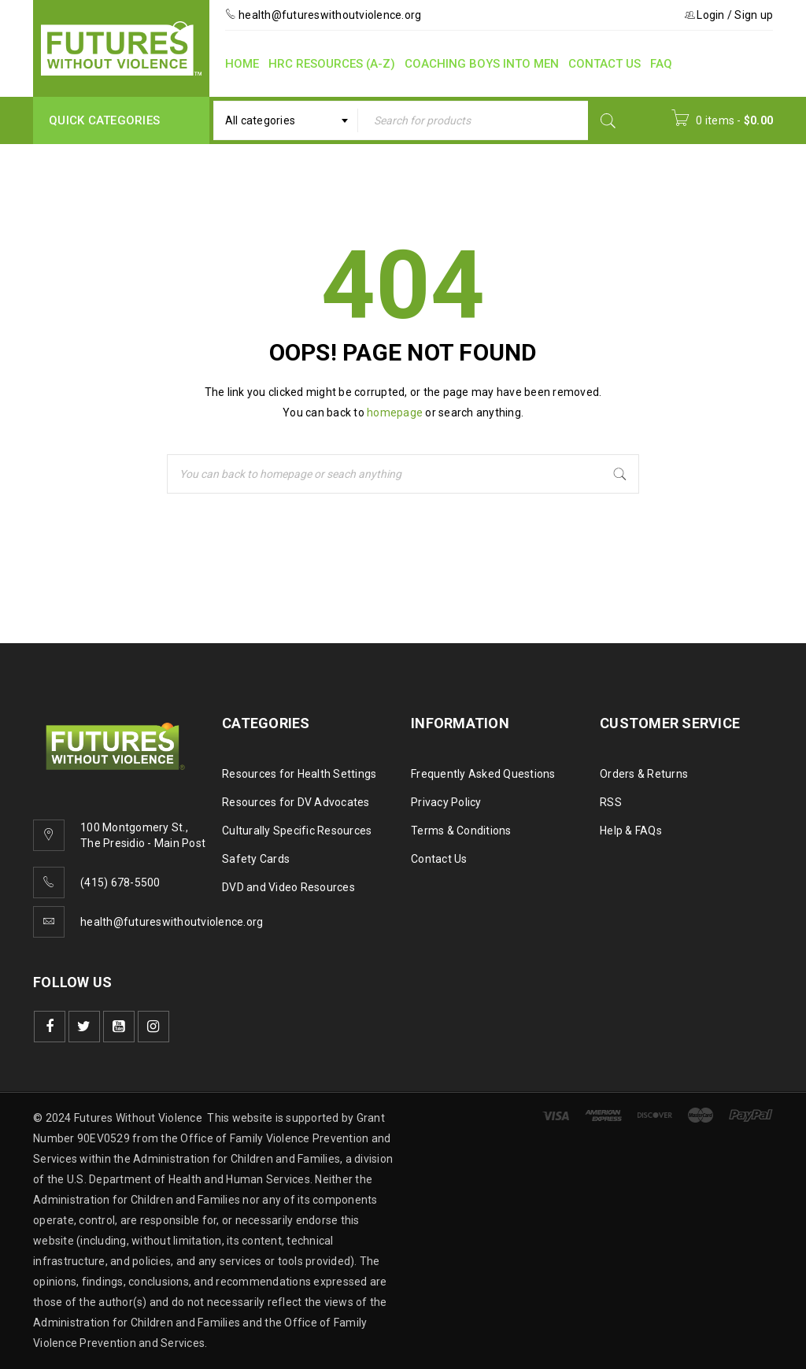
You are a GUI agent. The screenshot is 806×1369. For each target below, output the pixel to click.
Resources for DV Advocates (296, 802)
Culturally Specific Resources (297, 830)
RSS (611, 802)
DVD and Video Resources (288, 887)
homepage (395, 412)
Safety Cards (256, 859)
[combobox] (285, 120)
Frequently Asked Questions (483, 774)
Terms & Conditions (461, 830)
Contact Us (439, 859)
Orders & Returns (644, 774)
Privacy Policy (446, 802)
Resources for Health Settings (299, 774)
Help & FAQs (631, 830)
